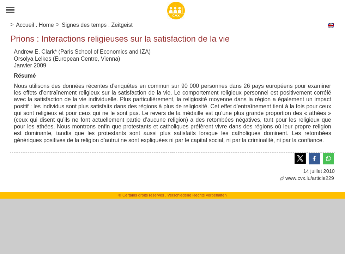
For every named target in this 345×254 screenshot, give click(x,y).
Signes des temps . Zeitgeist (97, 25)
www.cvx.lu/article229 (307, 178)
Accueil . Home (35, 25)
